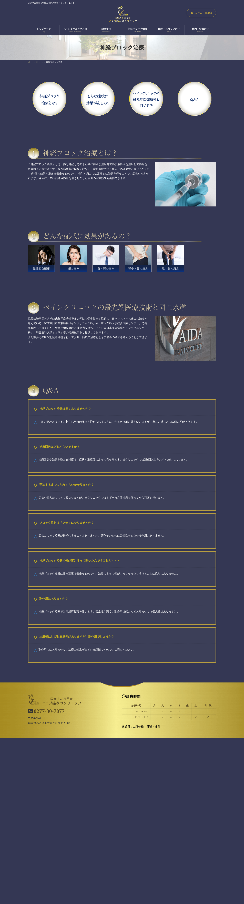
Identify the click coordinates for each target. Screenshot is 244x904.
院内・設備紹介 (178, 813)
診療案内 (101, 813)
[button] (201, 13)
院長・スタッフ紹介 (151, 813)
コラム (198, 813)
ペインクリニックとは (76, 813)
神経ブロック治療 (123, 813)
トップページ (49, 813)
